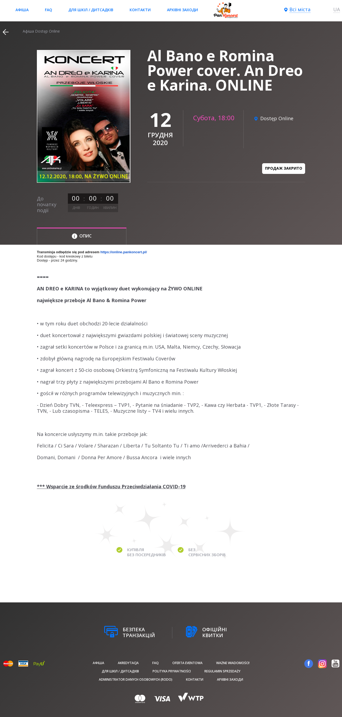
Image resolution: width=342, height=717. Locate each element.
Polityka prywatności (172, 671)
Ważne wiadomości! (233, 663)
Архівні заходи (182, 9)
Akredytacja (128, 663)
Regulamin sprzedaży (222, 671)
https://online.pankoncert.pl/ (123, 252)
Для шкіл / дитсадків (90, 9)
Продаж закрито (283, 168)
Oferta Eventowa (187, 663)
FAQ (48, 9)
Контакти (140, 9)
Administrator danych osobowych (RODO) (135, 679)
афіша (22, 9)
